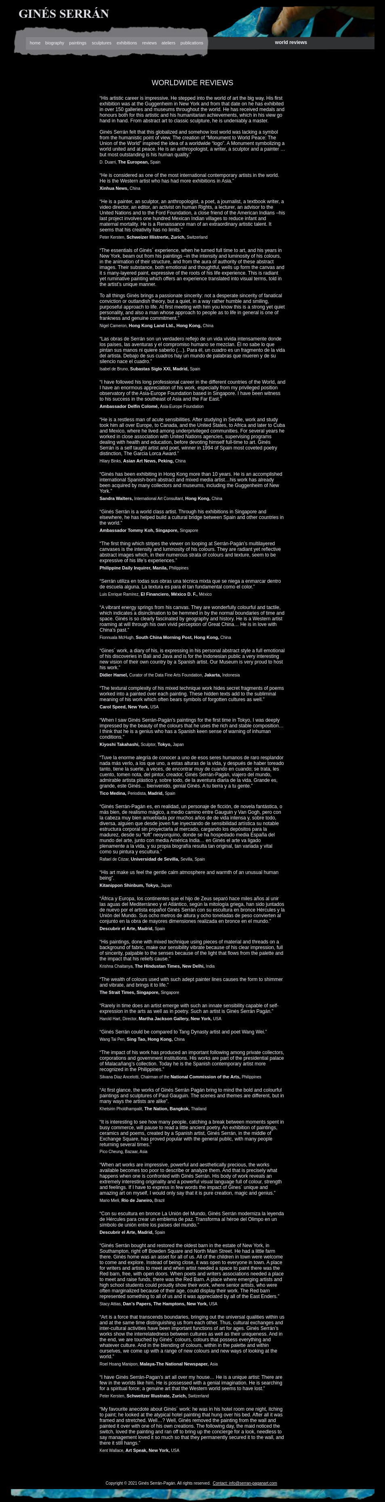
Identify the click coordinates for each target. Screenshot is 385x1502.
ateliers (168, 42)
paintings (77, 42)
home (35, 42)
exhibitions (127, 42)
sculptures (102, 42)
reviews (149, 42)
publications (192, 42)
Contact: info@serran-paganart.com (245, 1483)
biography (54, 42)
